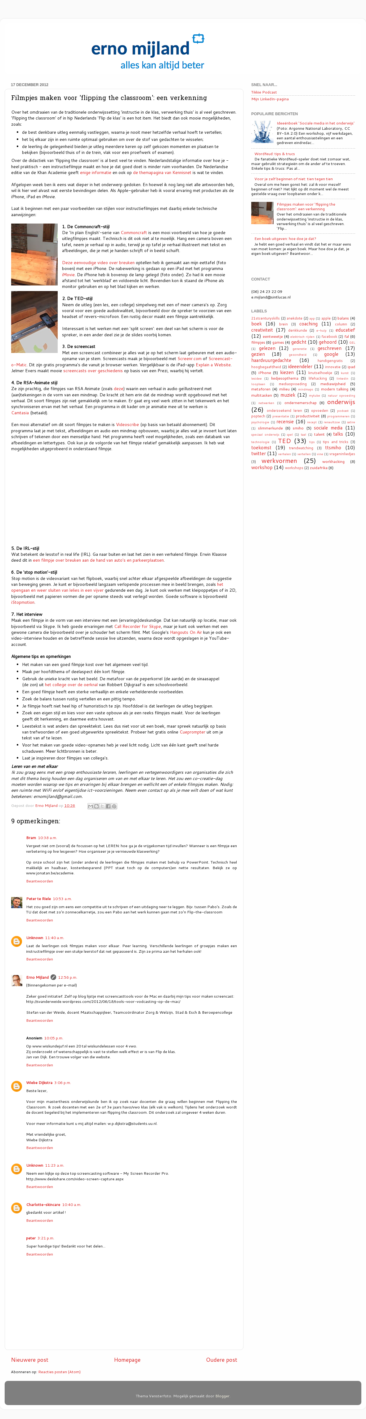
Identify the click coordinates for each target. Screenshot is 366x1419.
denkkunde (297, 330)
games (278, 342)
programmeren (338, 416)
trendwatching (301, 448)
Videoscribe (127, 424)
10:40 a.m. (71, 1204)
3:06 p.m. (62, 1082)
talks (338, 433)
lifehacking (318, 378)
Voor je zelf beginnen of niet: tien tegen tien (293, 178)
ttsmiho (333, 447)
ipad (351, 366)
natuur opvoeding (341, 395)
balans (343, 318)
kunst (345, 373)
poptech (258, 416)
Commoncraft (134, 232)
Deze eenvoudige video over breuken (98, 262)
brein (283, 324)
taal (303, 434)
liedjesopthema (284, 378)
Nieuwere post (29, 1360)
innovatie (333, 366)
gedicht (298, 341)
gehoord (328, 341)
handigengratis (330, 360)
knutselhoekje (320, 372)
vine (320, 454)
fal (346, 336)
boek (256, 323)
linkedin (342, 378)
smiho (298, 428)
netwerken (266, 403)
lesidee (256, 378)
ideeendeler (300, 366)
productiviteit (308, 416)
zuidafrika (319, 467)
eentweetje (273, 336)
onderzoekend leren (284, 410)
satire (351, 422)
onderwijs (341, 401)
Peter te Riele (38, 898)
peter (31, 1238)
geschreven (329, 348)
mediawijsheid (333, 383)
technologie (260, 442)
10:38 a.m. (47, 837)
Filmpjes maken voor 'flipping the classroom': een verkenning (306, 206)
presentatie (280, 416)
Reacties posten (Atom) (59, 1371)
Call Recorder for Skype (137, 626)
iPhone (264, 372)
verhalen (284, 454)
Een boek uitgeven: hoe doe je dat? (285, 238)
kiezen (287, 372)
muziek (287, 394)
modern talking (335, 389)
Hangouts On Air (186, 632)
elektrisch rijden (302, 336)
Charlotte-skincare (43, 1204)
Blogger (222, 1396)
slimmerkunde (270, 428)
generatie (299, 348)
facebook (329, 336)
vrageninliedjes (342, 453)
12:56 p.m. (67, 977)
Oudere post (221, 1360)
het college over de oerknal (71, 684)
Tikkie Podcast (264, 92)
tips (312, 442)
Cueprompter (192, 732)
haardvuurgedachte (271, 360)
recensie (285, 421)
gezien (258, 353)
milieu (284, 389)
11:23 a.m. (54, 1165)
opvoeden (319, 410)
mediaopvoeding (293, 383)
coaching (308, 323)
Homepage (127, 1360)
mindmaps (305, 389)
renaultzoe (332, 422)
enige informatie (95, 172)
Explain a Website (213, 365)
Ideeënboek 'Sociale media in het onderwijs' (316, 123)
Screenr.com (189, 358)
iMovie (68, 274)
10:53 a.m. (62, 898)
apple (326, 318)
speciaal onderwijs (265, 434)
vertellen (304, 454)
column (341, 324)
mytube (314, 395)
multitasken (261, 395)
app (312, 318)
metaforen (260, 389)
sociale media (328, 427)
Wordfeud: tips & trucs (274, 153)
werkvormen (279, 460)
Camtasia (20, 413)
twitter (258, 453)
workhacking (333, 461)
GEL (352, 342)
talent (319, 434)
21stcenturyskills (265, 318)
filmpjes (258, 342)
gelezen (267, 348)
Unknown (34, 937)
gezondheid (297, 354)
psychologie (260, 422)
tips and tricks (335, 441)
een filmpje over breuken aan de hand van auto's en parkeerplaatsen (98, 560)
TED (284, 440)
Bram (31, 837)
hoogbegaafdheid (266, 366)
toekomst (261, 447)
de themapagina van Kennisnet (162, 172)
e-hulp (321, 330)
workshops (294, 467)
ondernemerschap (300, 402)
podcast (343, 410)
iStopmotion (22, 602)
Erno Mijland (37, 977)
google (331, 353)
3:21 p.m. (46, 1238)
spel (290, 434)
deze (118, 388)
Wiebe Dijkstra (39, 1082)
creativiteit (262, 329)
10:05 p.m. (53, 1038)
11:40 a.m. (54, 937)
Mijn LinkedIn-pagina (270, 99)
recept (312, 422)
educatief (345, 329)
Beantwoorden (39, 881)
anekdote (294, 318)
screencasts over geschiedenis (93, 370)
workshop (262, 467)
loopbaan (258, 384)
